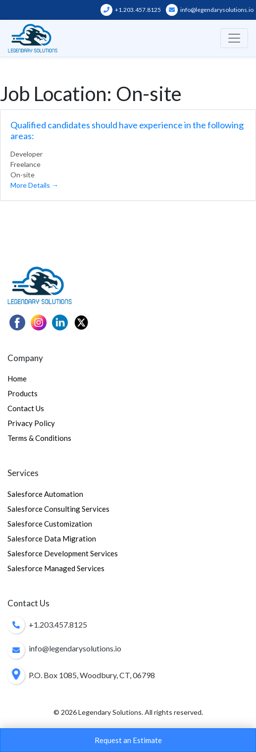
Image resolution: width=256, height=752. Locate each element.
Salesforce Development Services (62, 553)
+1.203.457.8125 (131, 10)
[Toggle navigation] (234, 38)
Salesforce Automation (45, 493)
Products (22, 393)
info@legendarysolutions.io (210, 10)
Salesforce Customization (49, 523)
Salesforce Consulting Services (58, 508)
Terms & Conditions (39, 437)
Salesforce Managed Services (55, 568)
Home (17, 378)
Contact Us (25, 408)
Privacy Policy (31, 423)
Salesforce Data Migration (51, 538)
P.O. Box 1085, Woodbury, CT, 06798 (92, 675)
